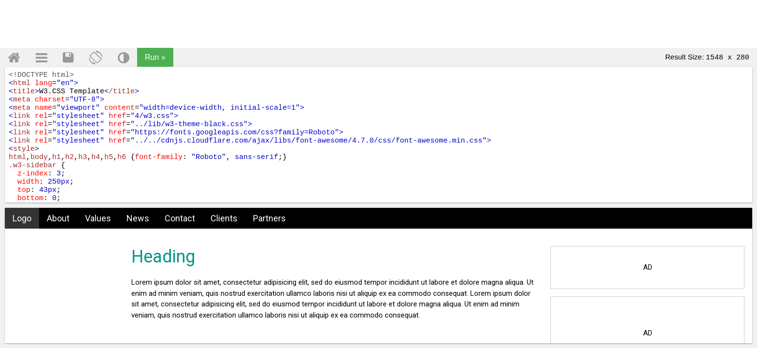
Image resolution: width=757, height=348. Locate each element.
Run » (155, 57)
